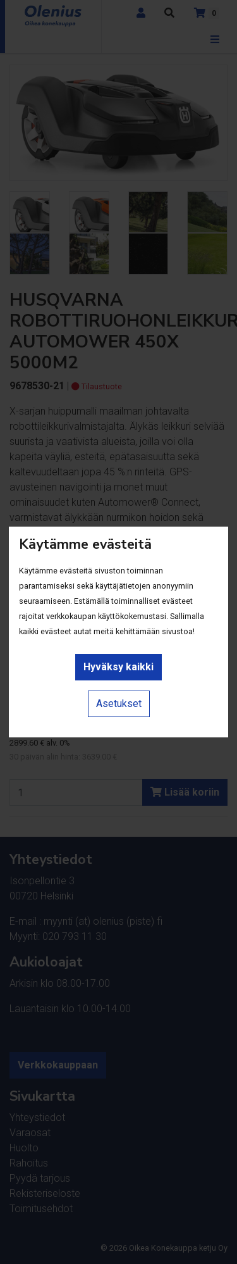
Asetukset (119, 704)
